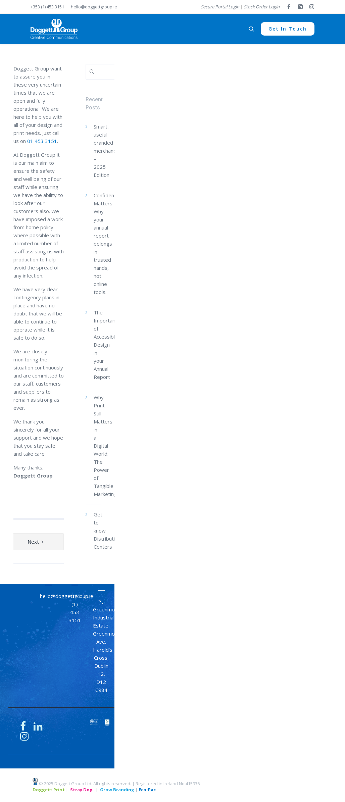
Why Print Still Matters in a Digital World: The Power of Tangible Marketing (105, 445)
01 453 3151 (42, 141)
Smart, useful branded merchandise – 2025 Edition (108, 150)
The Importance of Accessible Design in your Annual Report (107, 344)
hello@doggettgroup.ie (94, 7)
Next (33, 541)
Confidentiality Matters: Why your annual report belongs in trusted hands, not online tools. (110, 243)
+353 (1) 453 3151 (47, 7)
